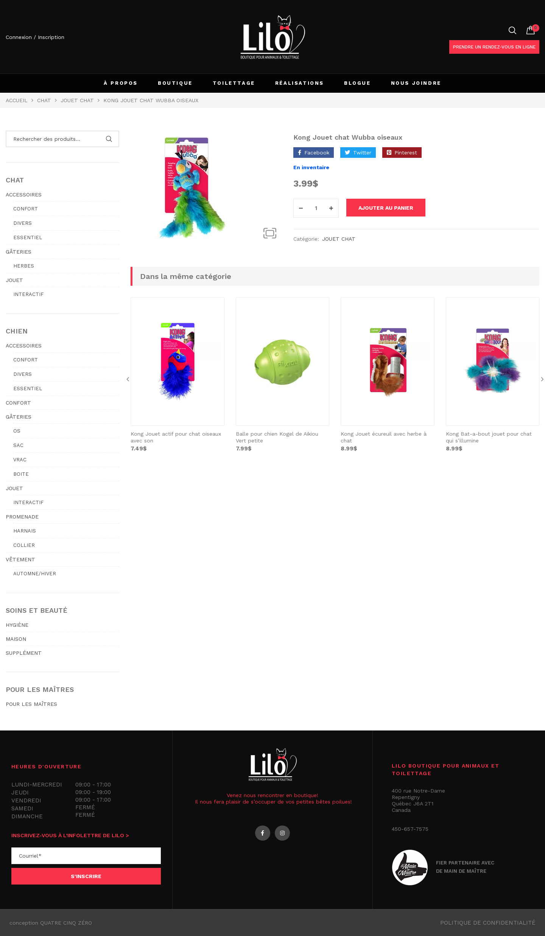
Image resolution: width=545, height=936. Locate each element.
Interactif (28, 294)
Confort (25, 209)
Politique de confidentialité (488, 922)
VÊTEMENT (20, 559)
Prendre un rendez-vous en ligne (494, 47)
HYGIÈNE (17, 625)
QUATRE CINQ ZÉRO (66, 923)
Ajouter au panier (391, 208)
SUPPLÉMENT (24, 653)
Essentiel (27, 237)
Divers (22, 223)
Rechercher (108, 139)
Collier (24, 545)
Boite (21, 474)
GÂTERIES (18, 252)
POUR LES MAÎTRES (31, 704)
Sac (18, 445)
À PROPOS (121, 83)
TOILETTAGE (234, 83)
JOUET (14, 280)
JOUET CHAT (77, 100)
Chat (44, 100)
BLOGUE (357, 83)
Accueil (17, 100)
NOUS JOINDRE (416, 83)
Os (16, 431)
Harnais (24, 531)
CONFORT (18, 403)
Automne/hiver (34, 573)
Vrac (19, 460)
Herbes (23, 266)
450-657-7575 (410, 829)
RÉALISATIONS (299, 83)
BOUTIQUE (175, 83)
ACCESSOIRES (24, 195)
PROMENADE (22, 517)
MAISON (16, 639)
